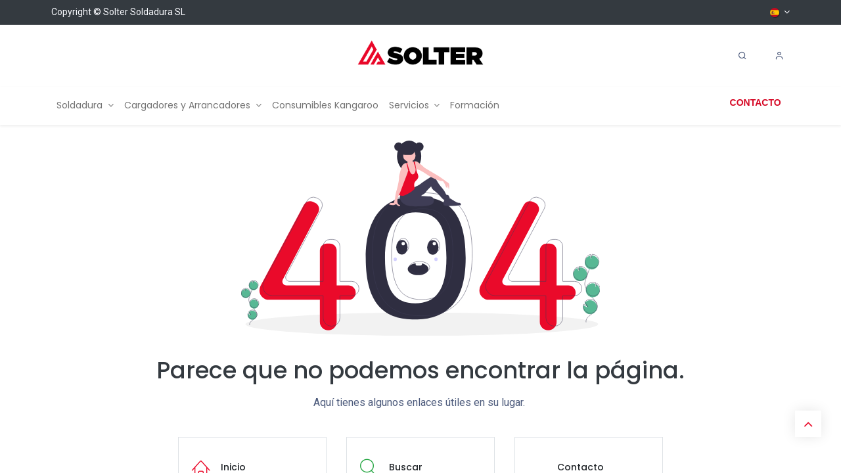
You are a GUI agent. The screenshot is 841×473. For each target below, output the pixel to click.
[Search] (742, 55)
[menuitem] (85, 105)
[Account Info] (779, 55)
